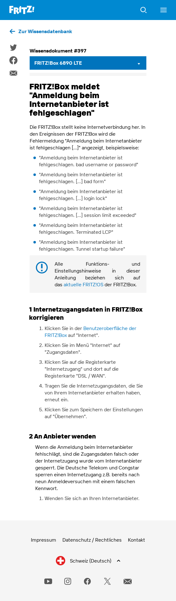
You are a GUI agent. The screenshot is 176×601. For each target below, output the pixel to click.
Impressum (43, 540)
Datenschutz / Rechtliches (92, 540)
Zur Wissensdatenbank (45, 31)
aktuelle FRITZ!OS (83, 284)
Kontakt (136, 540)
